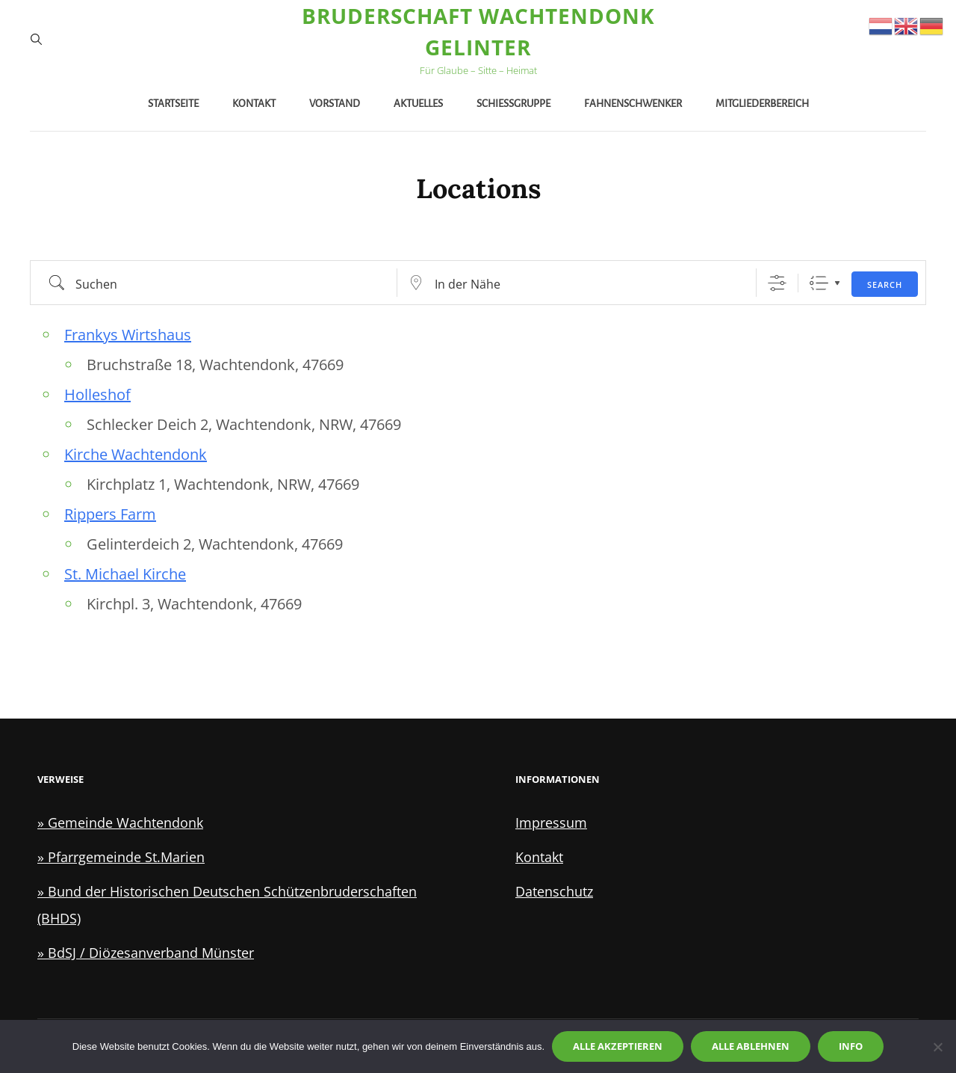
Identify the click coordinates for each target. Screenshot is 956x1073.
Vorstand (334, 103)
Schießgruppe (513, 103)
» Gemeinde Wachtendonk (120, 822)
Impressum (551, 822)
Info (851, 1046)
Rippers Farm (110, 514)
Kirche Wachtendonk (135, 454)
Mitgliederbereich (762, 103)
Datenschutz (554, 891)
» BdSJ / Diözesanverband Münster (145, 953)
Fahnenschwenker (633, 103)
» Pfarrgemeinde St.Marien (121, 857)
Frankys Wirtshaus (127, 335)
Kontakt (254, 103)
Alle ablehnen (750, 1046)
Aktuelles (418, 103)
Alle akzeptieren (617, 1046)
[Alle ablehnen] (937, 1046)
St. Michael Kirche (125, 574)
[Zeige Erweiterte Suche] (777, 283)
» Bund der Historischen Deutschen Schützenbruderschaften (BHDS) (227, 904)
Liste (819, 283)
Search (884, 284)
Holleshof (97, 394)
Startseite (173, 103)
